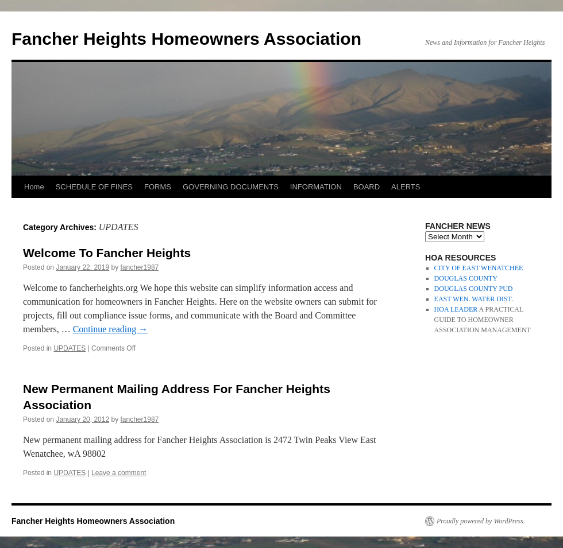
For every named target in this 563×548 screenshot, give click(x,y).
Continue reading (110, 329)
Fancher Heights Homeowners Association (186, 38)
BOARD (366, 186)
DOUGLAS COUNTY (466, 278)
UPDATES (69, 348)
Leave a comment (118, 473)
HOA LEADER (456, 309)
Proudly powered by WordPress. (481, 521)
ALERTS (405, 186)
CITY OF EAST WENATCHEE (478, 268)
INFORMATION (316, 186)
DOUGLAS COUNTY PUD (473, 289)
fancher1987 (140, 267)
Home (34, 186)
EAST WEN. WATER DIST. (473, 299)
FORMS (157, 186)
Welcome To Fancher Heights (107, 252)
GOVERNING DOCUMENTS (231, 186)
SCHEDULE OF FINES (94, 186)
